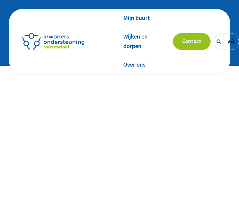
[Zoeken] (218, 41)
